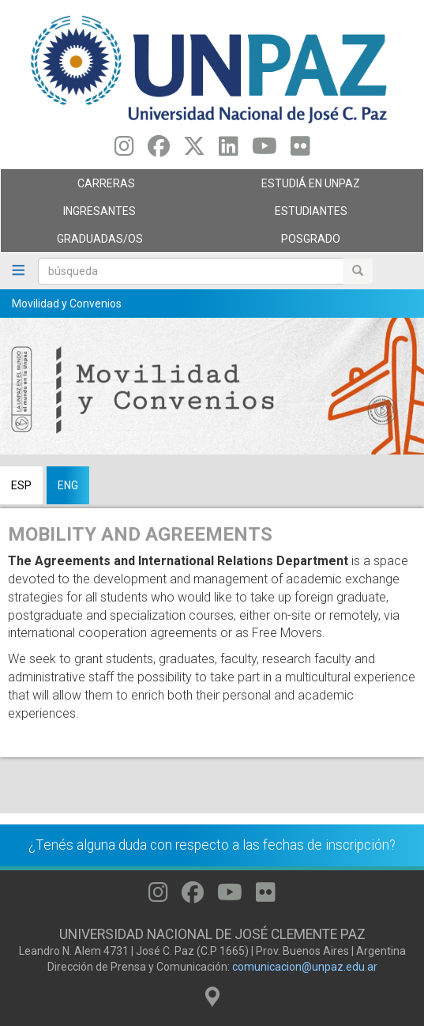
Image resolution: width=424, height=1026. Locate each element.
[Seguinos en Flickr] (300, 150)
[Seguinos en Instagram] (124, 150)
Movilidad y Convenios (67, 303)
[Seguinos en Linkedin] (228, 150)
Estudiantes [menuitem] (313, 215)
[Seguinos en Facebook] (159, 150)
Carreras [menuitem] (102, 187)
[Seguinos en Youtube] (264, 150)
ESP (21, 485)
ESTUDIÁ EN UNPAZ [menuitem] (313, 187)
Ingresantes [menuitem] (102, 215)
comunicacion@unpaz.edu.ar (304, 966)
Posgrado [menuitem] (313, 242)
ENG (68, 485)
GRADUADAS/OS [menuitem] (102, 242)
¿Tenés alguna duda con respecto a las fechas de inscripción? (212, 845)
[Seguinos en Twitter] (194, 150)
